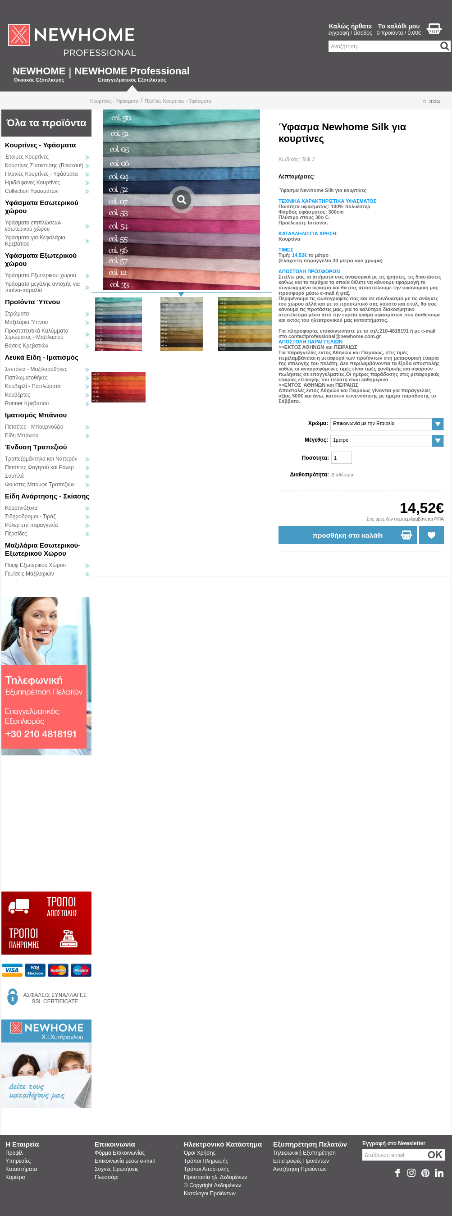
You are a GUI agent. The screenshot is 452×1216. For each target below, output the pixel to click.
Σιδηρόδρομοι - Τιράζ (30, 516)
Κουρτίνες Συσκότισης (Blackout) (44, 165)
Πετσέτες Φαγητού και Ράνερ (39, 467)
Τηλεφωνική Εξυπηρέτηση (304, 1153)
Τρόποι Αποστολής (206, 1169)
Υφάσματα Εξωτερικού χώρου (40, 275)
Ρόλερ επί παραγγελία (31, 525)
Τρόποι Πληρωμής (206, 1161)
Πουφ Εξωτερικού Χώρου (35, 565)
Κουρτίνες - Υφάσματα (114, 101)
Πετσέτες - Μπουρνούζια (34, 427)
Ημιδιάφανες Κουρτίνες (32, 182)
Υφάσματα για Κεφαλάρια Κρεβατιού (35, 240)
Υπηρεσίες (18, 1161)
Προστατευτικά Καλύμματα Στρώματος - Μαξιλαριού (36, 334)
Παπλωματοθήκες (26, 378)
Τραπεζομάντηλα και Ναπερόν (41, 459)
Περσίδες (16, 533)
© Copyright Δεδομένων (212, 1185)
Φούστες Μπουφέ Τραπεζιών (40, 484)
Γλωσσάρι (107, 1177)
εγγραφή (339, 33)
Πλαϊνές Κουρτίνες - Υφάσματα (178, 101)
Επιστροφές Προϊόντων (301, 1161)
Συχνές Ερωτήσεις (116, 1169)
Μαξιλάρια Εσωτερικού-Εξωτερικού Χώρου (42, 549)
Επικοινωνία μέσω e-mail (125, 1161)
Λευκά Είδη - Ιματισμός (41, 357)
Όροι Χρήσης (199, 1153)
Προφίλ (14, 1153)
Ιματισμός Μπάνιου (36, 415)
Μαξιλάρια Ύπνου (26, 322)
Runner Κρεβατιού (27, 403)
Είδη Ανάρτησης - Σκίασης (47, 496)
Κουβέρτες (17, 395)
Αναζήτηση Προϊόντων (300, 1169)
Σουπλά (14, 476)
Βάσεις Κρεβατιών (26, 346)
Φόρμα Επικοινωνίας (120, 1153)
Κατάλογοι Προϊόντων (210, 1193)
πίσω (434, 101)
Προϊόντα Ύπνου (32, 302)
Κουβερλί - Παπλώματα (33, 386)
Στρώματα (17, 314)
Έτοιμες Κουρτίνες (27, 157)
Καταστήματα (21, 1169)
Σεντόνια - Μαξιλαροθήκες (36, 369)
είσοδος (363, 33)
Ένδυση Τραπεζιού (36, 447)
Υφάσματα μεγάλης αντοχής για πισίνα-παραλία (42, 287)
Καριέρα (15, 1177)
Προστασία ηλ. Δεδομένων (215, 1177)
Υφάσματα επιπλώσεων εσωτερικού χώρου (33, 225)
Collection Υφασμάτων (32, 191)
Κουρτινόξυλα (21, 508)
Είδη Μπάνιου (21, 435)
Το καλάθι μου (399, 26)
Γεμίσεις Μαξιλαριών (29, 574)
